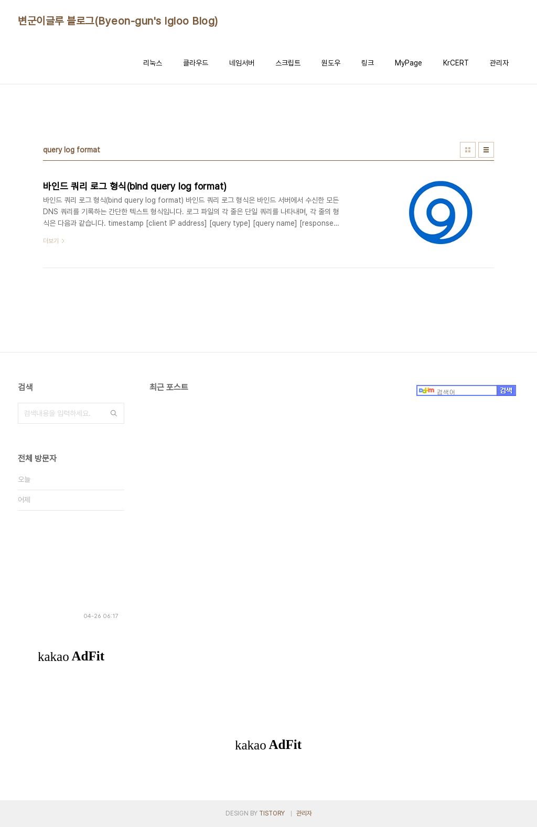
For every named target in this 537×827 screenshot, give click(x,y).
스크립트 (287, 63)
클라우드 (195, 63)
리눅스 (152, 63)
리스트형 (486, 150)
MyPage (408, 63)
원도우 (330, 63)
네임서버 (241, 63)
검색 (114, 413)
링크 (367, 63)
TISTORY (272, 813)
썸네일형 (468, 150)
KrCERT (456, 63)
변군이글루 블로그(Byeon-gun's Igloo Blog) (118, 21)
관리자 (499, 63)
